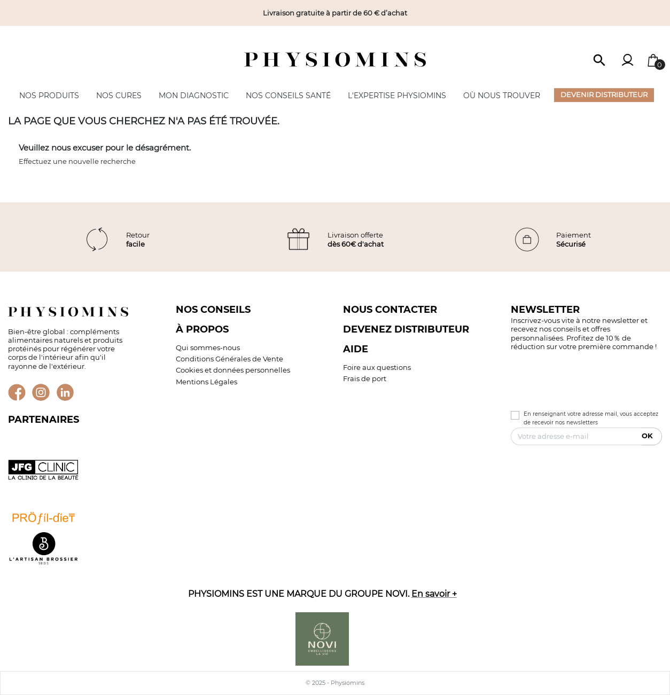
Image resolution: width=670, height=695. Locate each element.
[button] (599, 59)
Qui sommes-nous (208, 347)
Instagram (41, 392)
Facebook (17, 392)
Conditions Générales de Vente (229, 358)
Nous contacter (390, 309)
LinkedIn (65, 392)
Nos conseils (213, 309)
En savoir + (434, 593)
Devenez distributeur (406, 329)
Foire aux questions (377, 367)
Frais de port (364, 378)
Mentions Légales (206, 381)
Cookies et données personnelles (233, 370)
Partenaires (43, 419)
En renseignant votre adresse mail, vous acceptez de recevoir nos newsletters (591, 418)
